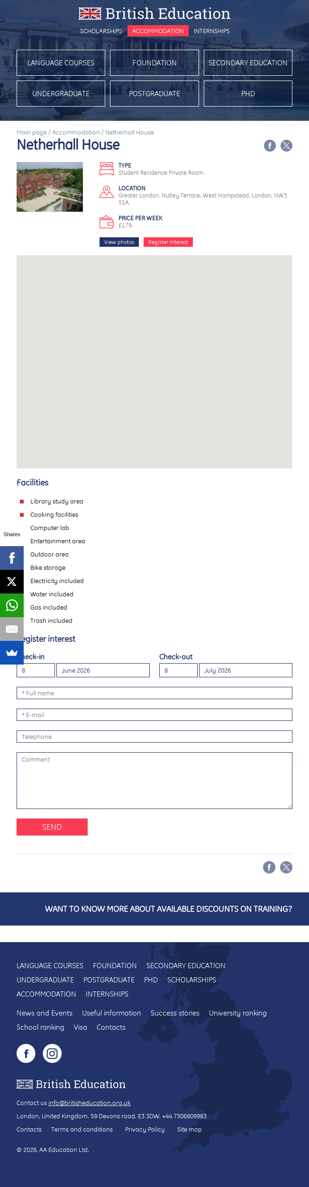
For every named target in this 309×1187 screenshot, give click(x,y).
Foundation (155, 62)
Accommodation (158, 31)
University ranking (238, 1012)
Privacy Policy (145, 1129)
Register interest (168, 242)
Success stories (175, 1012)
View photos (119, 242)
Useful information (111, 1012)
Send (52, 827)
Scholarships (101, 31)
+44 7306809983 (184, 1116)
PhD (248, 93)
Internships (212, 31)
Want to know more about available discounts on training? (168, 909)
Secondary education (248, 62)
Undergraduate (61, 93)
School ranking (40, 1027)
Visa (80, 1027)
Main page (32, 132)
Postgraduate (154, 93)
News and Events (45, 1012)
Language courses (60, 62)
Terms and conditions (82, 1129)
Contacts (111, 1027)
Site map (189, 1129)
